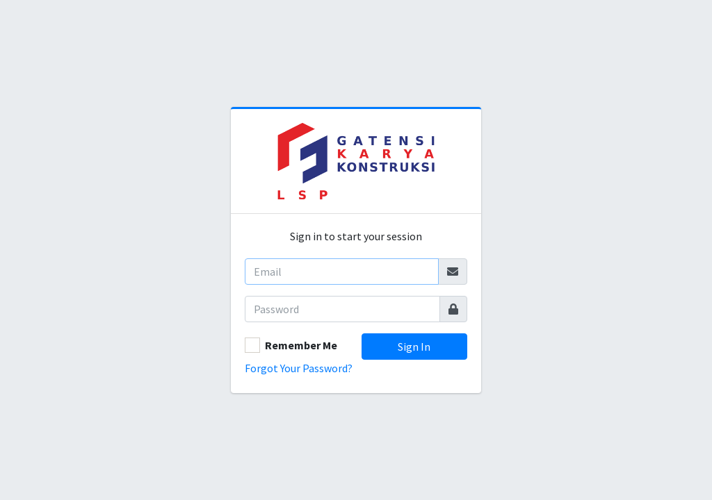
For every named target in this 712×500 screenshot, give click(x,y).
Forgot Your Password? (299, 368)
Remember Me (301, 345)
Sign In (414, 346)
